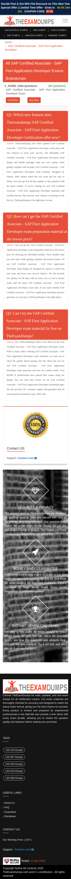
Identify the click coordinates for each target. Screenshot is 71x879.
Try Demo (13, 100)
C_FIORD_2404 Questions (21, 85)
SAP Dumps (13, 35)
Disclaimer (10, 816)
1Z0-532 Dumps (14, 764)
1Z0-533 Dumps (14, 771)
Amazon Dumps (34, 35)
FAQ (6, 807)
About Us (9, 802)
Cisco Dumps (58, 30)
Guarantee (10, 811)
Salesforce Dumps (16, 30)
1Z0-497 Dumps (14, 757)
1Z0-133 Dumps (14, 750)
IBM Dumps (39, 30)
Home (8, 42)
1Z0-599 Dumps (14, 778)
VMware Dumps (57, 35)
